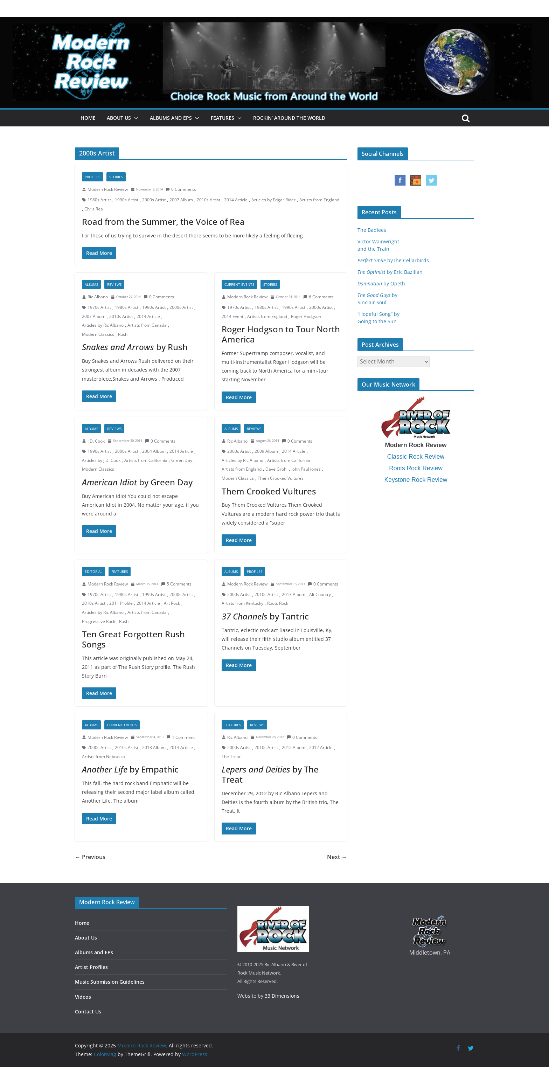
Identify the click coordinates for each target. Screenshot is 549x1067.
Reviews (114, 284)
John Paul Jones (306, 469)
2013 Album (293, 594)
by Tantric (265, 616)
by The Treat (270, 774)
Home (88, 118)
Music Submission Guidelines (110, 981)
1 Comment (180, 737)
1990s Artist (126, 200)
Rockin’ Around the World (289, 118)
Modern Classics (98, 334)
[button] (135, 118)
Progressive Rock (98, 621)
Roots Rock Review (416, 468)
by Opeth (381, 283)
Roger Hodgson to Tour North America (281, 334)
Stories (116, 176)
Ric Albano (98, 297)
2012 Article (321, 747)
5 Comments (176, 584)
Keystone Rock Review (415, 479)
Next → (337, 857)
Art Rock (172, 603)
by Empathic (130, 769)
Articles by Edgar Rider (273, 200)
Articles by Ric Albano (103, 325)
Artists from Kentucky (242, 603)
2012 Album (293, 747)
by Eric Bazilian (390, 272)
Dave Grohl (276, 469)
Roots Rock (277, 603)
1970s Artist (99, 307)
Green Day (181, 460)
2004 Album (154, 451)
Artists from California (145, 460)
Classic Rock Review (415, 456)
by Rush (135, 347)
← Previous (90, 857)
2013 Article (181, 747)
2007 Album (181, 200)
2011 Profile (121, 603)
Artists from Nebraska (103, 757)
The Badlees (371, 230)
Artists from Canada (147, 325)
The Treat (231, 757)
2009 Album (266, 451)
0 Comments (181, 189)
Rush (122, 334)
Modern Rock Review (108, 189)
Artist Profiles (91, 967)
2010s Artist (208, 200)
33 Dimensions (282, 995)
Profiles (92, 176)
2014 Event (232, 316)
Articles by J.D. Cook (101, 460)
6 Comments (318, 297)
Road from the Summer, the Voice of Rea (163, 221)
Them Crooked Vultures (281, 478)
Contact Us (88, 1011)
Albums (91, 284)
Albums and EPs (171, 118)
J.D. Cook (96, 441)
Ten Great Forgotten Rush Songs (133, 639)
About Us (119, 118)
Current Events (239, 284)
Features (222, 118)
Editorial (93, 571)
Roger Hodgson (306, 316)
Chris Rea (93, 209)
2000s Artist (154, 200)
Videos (83, 996)
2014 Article (236, 200)
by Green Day (137, 482)
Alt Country (320, 594)
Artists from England (319, 200)
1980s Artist (99, 200)
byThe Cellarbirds (393, 260)
